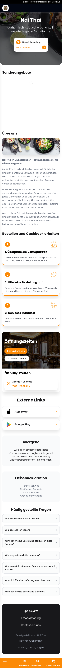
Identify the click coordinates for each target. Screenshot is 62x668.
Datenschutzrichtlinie (31, 640)
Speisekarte (31, 611)
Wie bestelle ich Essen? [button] (31, 530)
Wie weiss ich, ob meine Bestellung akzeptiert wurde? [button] (31, 567)
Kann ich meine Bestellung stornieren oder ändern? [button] (31, 542)
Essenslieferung (31, 618)
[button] (31, 45)
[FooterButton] (4, 663)
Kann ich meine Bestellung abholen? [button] (31, 592)
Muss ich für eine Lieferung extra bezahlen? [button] (31, 580)
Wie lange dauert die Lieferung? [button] (31, 555)
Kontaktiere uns (16, 351)
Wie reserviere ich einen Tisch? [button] (31, 519)
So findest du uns (16, 358)
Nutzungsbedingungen (31, 647)
